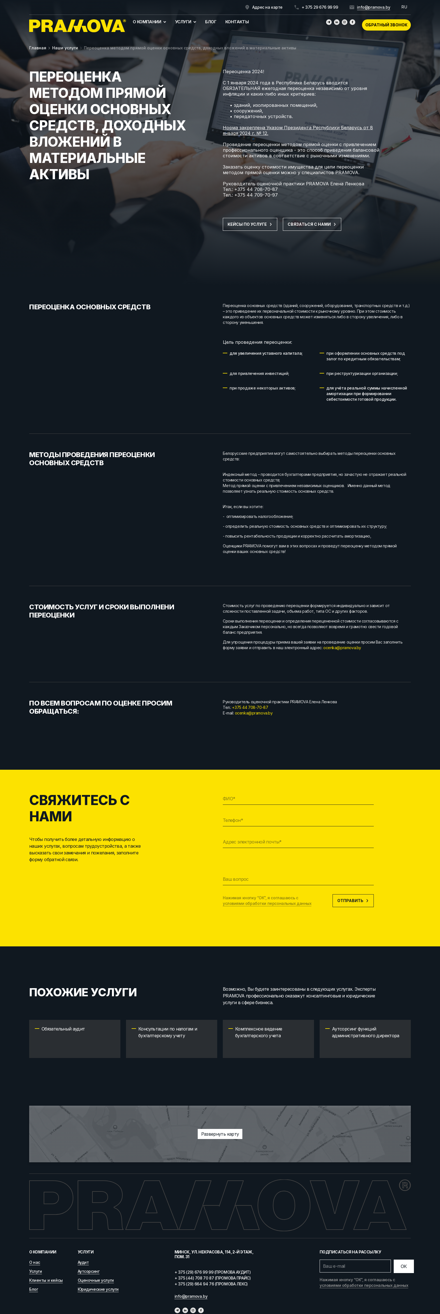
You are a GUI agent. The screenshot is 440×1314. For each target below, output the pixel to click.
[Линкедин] (337, 22)
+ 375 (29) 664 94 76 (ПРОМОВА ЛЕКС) (211, 1283)
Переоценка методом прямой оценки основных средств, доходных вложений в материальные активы (190, 47)
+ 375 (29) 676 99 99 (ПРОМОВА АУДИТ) (213, 1272)
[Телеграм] (329, 22)
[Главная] (77, 26)
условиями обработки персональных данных (267, 903)
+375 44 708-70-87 (256, 189)
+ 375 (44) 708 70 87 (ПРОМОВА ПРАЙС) (213, 1278)
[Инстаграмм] (344, 22)
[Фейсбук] (352, 22)
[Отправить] (404, 1266)
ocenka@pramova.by (342, 647)
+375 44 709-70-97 (256, 195)
